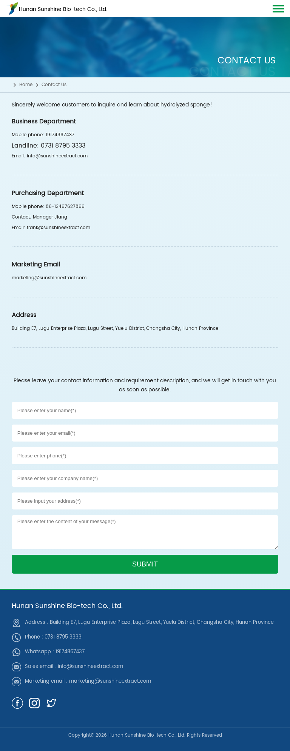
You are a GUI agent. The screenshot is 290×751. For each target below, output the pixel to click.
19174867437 (70, 652)
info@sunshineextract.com (90, 667)
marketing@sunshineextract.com (110, 681)
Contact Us (54, 84)
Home (25, 84)
